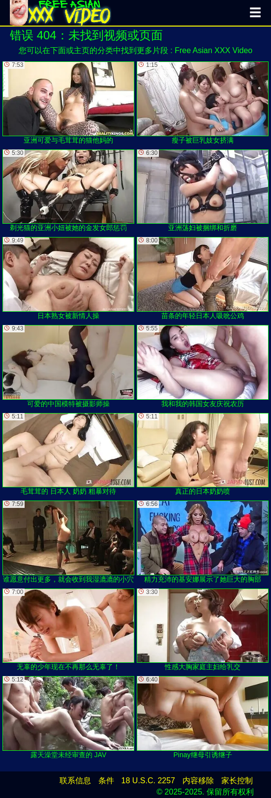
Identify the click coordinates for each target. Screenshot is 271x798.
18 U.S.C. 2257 (148, 780)
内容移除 (198, 780)
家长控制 (237, 780)
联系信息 (75, 780)
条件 (106, 780)
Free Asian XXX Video (213, 50)
